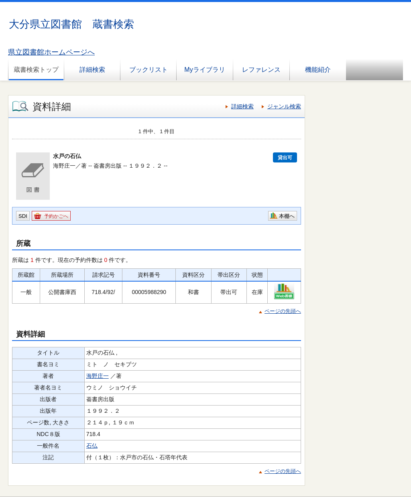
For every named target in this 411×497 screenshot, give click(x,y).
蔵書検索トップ (36, 69)
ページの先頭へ (283, 311)
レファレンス (261, 69)
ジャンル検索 (284, 106)
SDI (22, 216)
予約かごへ (56, 216)
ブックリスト (148, 69)
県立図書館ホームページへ (51, 52)
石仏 (92, 445)
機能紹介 (318, 69)
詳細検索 (92, 69)
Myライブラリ (204, 69)
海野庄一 (97, 376)
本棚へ (287, 216)
